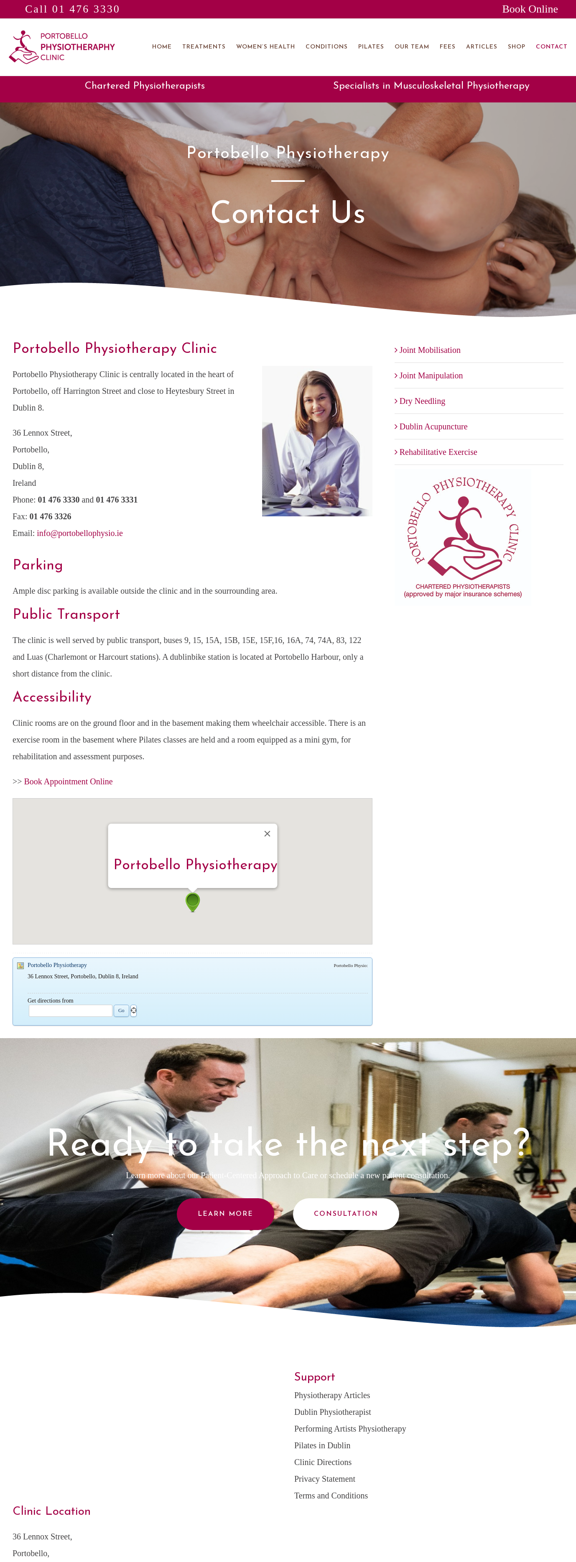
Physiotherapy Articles (332, 1395)
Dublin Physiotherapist (332, 1412)
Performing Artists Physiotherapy (350, 1428)
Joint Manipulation (431, 375)
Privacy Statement (324, 1478)
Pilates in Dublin (322, 1445)
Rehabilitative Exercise (438, 452)
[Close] (267, 834)
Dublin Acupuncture (434, 426)
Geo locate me (133, 1011)
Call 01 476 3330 (72, 9)
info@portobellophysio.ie (80, 533)
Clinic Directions (323, 1462)
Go (121, 1010)
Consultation (346, 1214)
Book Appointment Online (68, 781)
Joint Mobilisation (430, 350)
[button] (193, 903)
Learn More (225, 1214)
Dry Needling (422, 401)
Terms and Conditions (331, 1495)
